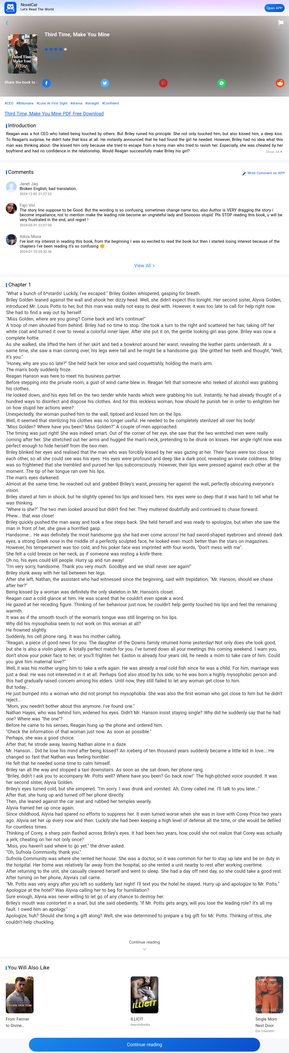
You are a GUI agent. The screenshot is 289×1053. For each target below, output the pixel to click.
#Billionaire (25, 103)
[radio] (47, 49)
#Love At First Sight (51, 103)
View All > (144, 265)
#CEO (9, 103)
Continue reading (144, 1044)
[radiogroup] (56, 49)
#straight (92, 103)
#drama (76, 103)
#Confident (110, 103)
